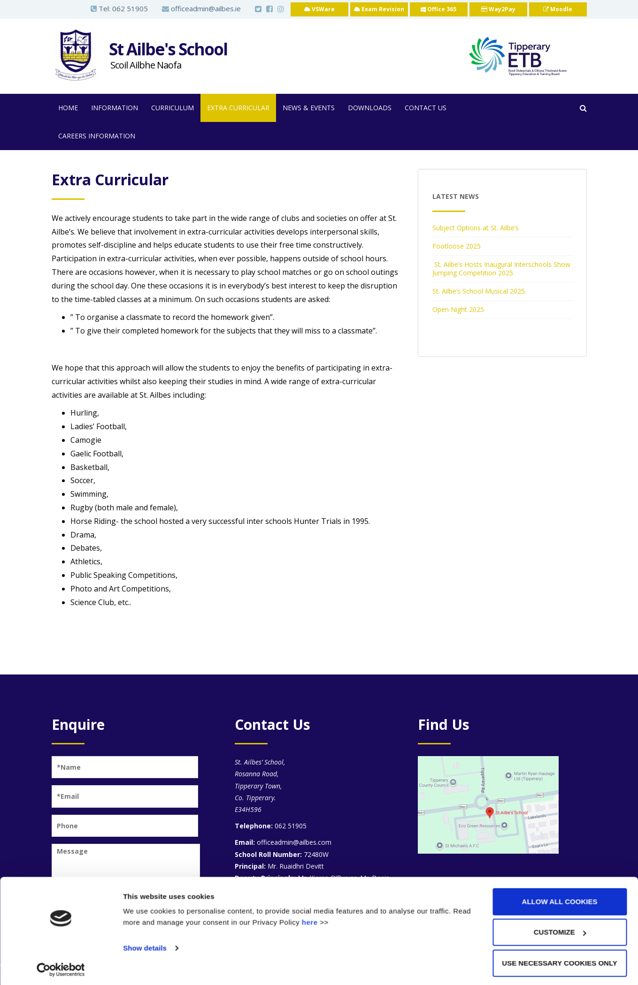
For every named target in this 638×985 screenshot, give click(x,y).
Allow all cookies (560, 898)
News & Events (309, 107)
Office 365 (438, 9)
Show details (145, 945)
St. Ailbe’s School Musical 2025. (479, 291)
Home (68, 107)
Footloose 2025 (456, 246)
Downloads (370, 107)
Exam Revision (379, 9)
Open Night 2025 (458, 309)
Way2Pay (498, 9)
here (310, 919)
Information (114, 107)
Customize (560, 929)
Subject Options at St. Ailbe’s (475, 227)
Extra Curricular (238, 107)
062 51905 (130, 8)
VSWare (319, 9)
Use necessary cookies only (559, 960)
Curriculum (172, 107)
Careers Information (96, 135)
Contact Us (425, 107)
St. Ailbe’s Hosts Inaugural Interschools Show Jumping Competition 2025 (501, 268)
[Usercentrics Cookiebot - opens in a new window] (61, 967)
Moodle (557, 9)
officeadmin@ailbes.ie (201, 8)
